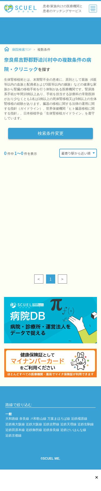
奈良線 (24, 418)
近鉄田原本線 (15, 430)
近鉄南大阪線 (15, 424)
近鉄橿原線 (79, 418)
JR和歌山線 (38, 418)
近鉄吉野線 (51, 424)
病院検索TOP (17, 49)
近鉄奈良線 (51, 430)
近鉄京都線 (13, 435)
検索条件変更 (51, 133)
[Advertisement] (50, 30)
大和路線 (11, 418)
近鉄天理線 (68, 424)
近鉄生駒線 (86, 424)
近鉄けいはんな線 (73, 430)
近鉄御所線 (34, 430)
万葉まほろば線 (58, 418)
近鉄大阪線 (34, 424)
